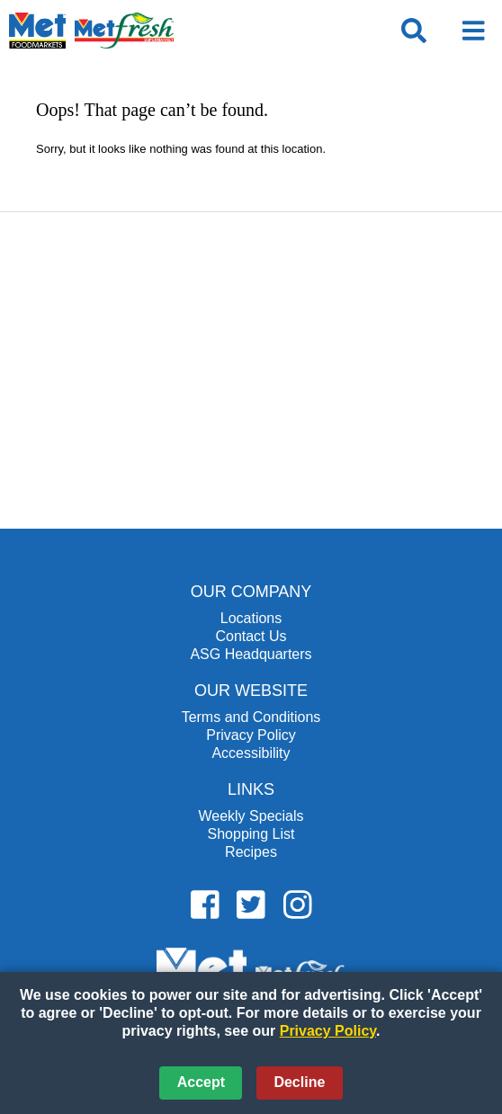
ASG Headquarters (250, 654)
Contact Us (250, 636)
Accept (201, 1082)
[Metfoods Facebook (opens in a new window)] (205, 905)
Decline (299, 1082)
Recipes (251, 852)
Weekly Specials (250, 816)
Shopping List (251, 834)
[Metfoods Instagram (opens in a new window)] (297, 905)
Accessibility (250, 753)
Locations (251, 618)
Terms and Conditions (251, 717)
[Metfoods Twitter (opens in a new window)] (251, 905)
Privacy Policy (251, 735)
